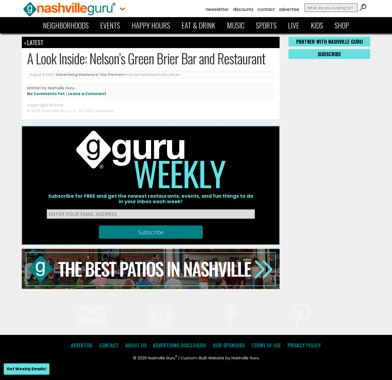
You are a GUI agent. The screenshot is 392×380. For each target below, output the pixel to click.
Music (235, 25)
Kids (317, 25)
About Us (135, 345)
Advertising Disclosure (77, 74)
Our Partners (112, 74)
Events (110, 25)
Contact (266, 9)
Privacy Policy (304, 345)
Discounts (243, 9)
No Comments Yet (46, 93)
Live (293, 25)
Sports (266, 25)
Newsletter (217, 9)
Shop (342, 25)
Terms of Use (266, 345)
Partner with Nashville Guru (329, 41)
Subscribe (329, 54)
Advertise (289, 9)
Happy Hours (151, 25)
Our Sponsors (229, 345)
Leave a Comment (87, 93)
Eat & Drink (198, 25)
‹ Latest (33, 42)
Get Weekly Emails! (27, 369)
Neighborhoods (66, 25)
